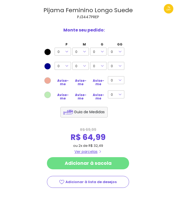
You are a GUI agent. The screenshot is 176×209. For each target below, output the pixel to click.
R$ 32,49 (96, 145)
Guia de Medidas (89, 112)
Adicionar (88, 163)
